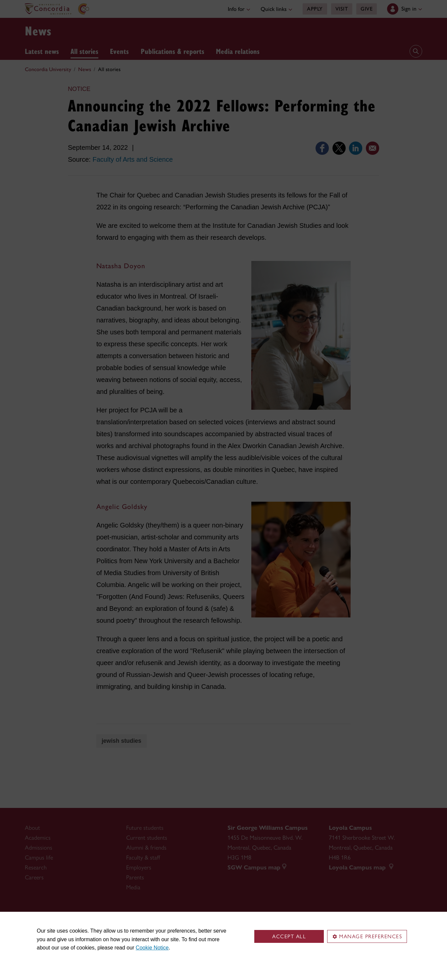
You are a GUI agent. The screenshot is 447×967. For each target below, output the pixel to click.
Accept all (289, 936)
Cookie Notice (152, 947)
